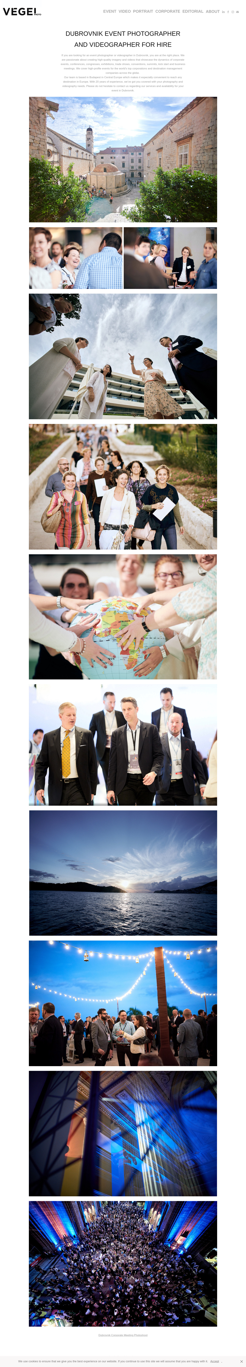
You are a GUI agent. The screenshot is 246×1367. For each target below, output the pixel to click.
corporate (167, 11)
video (125, 11)
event (109, 11)
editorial (192, 11)
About (213, 11)
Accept (214, 1361)
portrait (143, 11)
